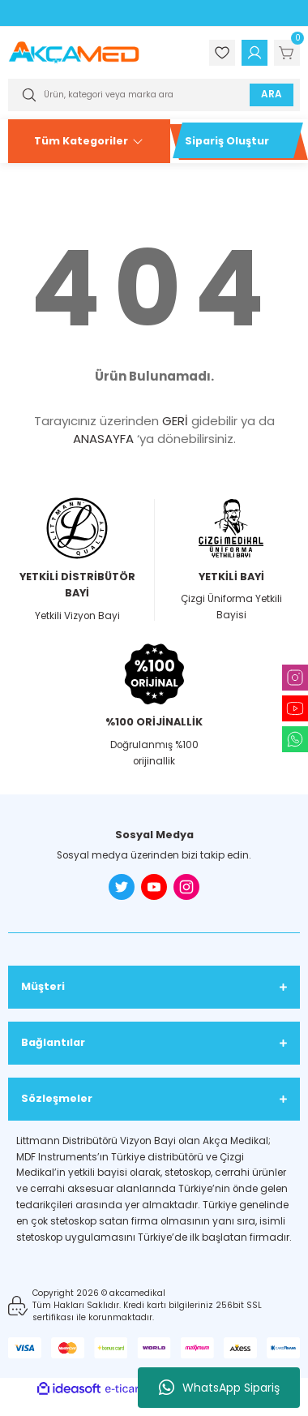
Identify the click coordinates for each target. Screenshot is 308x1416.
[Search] (154, 95)
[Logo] (73, 52)
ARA (271, 94)
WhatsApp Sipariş (219, 1388)
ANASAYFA (103, 438)
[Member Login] (254, 53)
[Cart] (287, 53)
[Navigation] (89, 141)
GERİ (175, 420)
